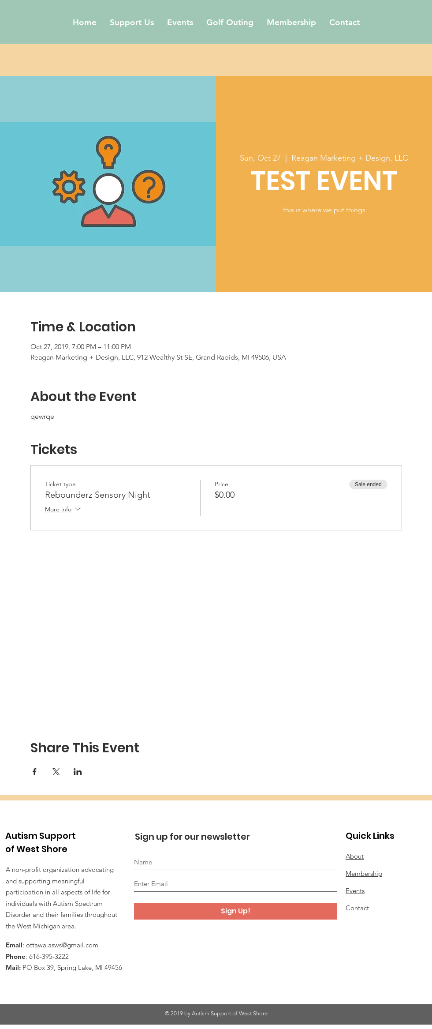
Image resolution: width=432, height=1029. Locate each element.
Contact (357, 908)
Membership (364, 873)
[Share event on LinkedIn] (78, 771)
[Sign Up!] (235, 911)
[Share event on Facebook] (34, 771)
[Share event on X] (56, 771)
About (355, 856)
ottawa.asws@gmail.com (62, 945)
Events (355, 890)
